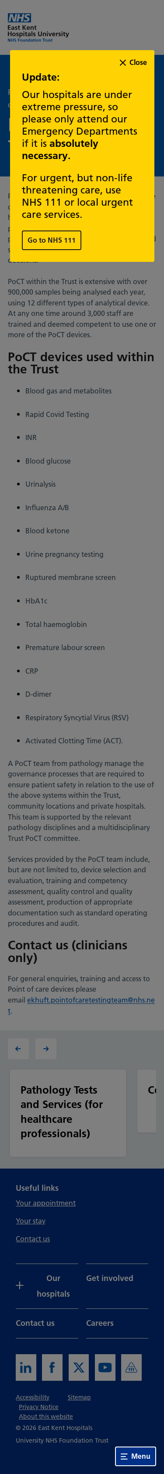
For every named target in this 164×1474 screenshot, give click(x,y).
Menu (135, 1456)
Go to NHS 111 (52, 240)
